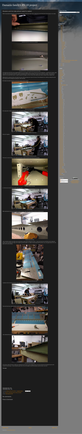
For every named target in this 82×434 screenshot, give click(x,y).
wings (61, 173)
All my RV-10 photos (63, 19)
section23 (61, 119)
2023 (62, 30)
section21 (61, 117)
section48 (61, 151)
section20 (61, 115)
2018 (62, 37)
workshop (61, 174)
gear (60, 83)
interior (61, 86)
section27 (61, 125)
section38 (61, 139)
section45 (61, 149)
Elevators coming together (65, 61)
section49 (61, 153)
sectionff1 (61, 155)
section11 (61, 106)
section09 (19, 392)
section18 (61, 114)
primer (14, 392)
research (61, 94)
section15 (61, 111)
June (62, 51)
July (62, 49)
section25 (61, 122)
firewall (61, 78)
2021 (62, 33)
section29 (61, 127)
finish (60, 76)
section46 (61, 150)
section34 (61, 134)
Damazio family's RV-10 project (19, 5)
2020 (62, 34)
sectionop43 (62, 165)
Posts (61, 179)
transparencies (62, 170)
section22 (61, 118)
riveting (16, 392)
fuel (60, 79)
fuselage (61, 80)
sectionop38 (62, 163)
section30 (61, 129)
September (63, 46)
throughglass (62, 169)
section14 (61, 110)
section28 (61, 126)
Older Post (54, 427)
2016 (62, 40)
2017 (62, 39)
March (63, 55)
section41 (61, 143)
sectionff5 (61, 161)
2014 (62, 65)
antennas (61, 70)
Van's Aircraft (62, 20)
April (62, 54)
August (63, 48)
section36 (61, 137)
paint (60, 90)
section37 (61, 138)
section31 (61, 130)
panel (60, 91)
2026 (62, 25)
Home (30, 427)
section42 (61, 145)
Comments (62, 181)
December (63, 42)
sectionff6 (61, 162)
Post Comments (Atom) (11, 430)
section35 (61, 135)
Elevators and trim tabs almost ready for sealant (69, 60)
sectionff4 (61, 159)
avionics (61, 71)
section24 (61, 121)
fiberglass (61, 75)
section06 (61, 99)
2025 (62, 27)
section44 (61, 147)
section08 (61, 102)
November (63, 43)
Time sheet (61, 16)
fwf (60, 82)
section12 (61, 107)
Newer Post (5, 427)
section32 (61, 131)
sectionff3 (61, 158)
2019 (62, 36)
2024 (62, 28)
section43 (61, 146)
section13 (61, 109)
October (63, 45)
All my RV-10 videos (63, 18)
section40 (61, 142)
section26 (61, 123)
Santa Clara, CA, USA (9, 393)
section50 (61, 154)
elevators (6, 392)
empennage (10, 392)
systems (61, 166)
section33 (61, 133)
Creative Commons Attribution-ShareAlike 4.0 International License (75, 181)
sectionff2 (61, 157)
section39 (61, 141)
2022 (62, 31)
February (63, 57)
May (62, 52)
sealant (61, 98)
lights (60, 87)
